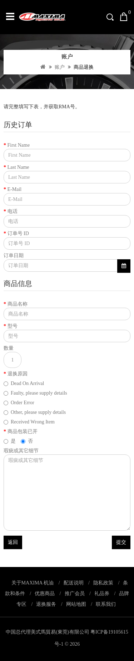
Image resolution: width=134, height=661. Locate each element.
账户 (59, 67)
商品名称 (18, 304)
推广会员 (75, 593)
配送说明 (74, 582)
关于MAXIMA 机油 (32, 582)
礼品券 (101, 593)
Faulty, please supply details (35, 393)
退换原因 (18, 373)
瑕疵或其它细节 (21, 450)
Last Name (18, 167)
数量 (9, 348)
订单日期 (14, 255)
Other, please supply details (35, 412)
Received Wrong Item (29, 422)
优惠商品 (45, 593)
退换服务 (46, 604)
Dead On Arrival (24, 383)
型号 (13, 326)
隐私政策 (103, 582)
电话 (13, 211)
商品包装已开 (23, 431)
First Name (19, 145)
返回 (13, 542)
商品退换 (83, 67)
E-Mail (15, 189)
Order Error (19, 402)
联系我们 (106, 604)
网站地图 (76, 604)
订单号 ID (18, 233)
